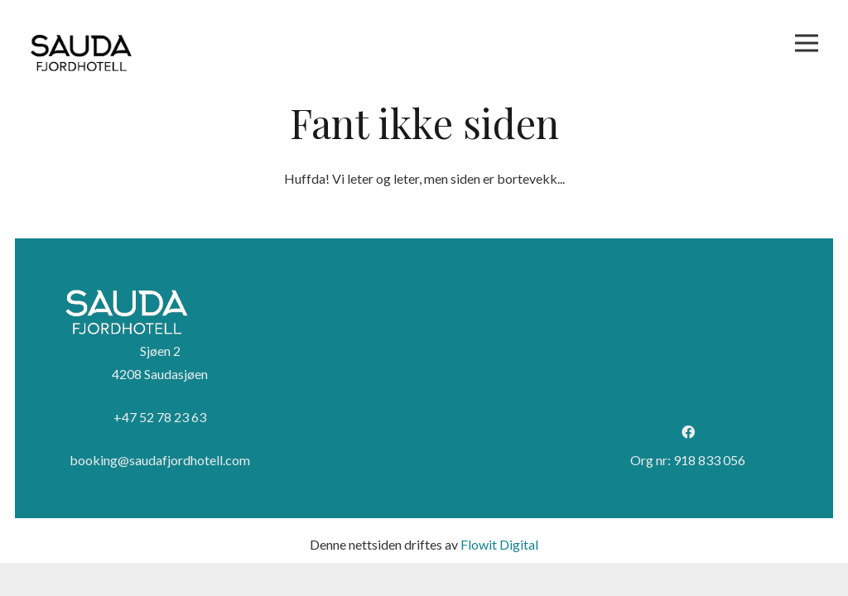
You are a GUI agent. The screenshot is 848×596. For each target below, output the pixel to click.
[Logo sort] (81, 53)
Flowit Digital (499, 544)
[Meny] (806, 43)
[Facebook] (688, 432)
